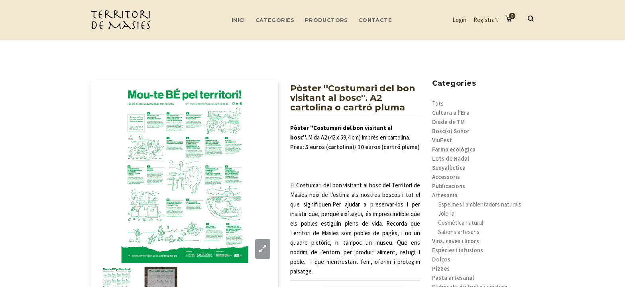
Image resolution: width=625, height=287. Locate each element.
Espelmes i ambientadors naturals (479, 204)
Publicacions (448, 186)
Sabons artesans (459, 232)
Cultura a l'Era (451, 112)
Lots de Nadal (450, 158)
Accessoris (446, 177)
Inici (238, 20)
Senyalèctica (449, 167)
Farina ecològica (454, 149)
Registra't (486, 20)
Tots (438, 103)
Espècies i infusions (457, 250)
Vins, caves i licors (455, 241)
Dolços (441, 259)
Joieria (446, 213)
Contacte (375, 20)
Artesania (445, 195)
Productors (326, 20)
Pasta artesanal (453, 277)
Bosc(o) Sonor (451, 131)
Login (459, 20)
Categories (275, 20)
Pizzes (441, 268)
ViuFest (442, 140)
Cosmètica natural (460, 222)
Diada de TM (448, 122)
